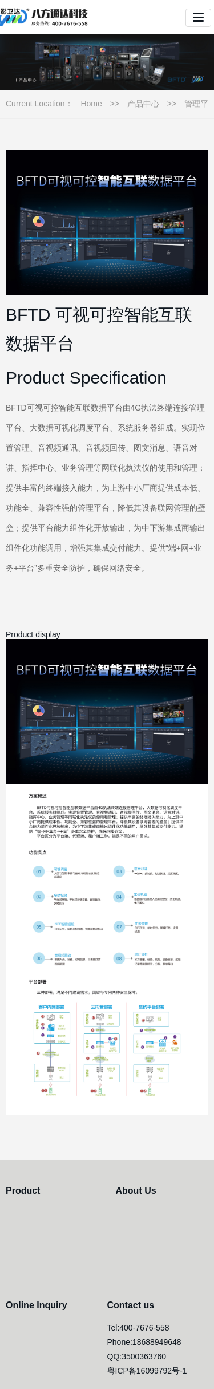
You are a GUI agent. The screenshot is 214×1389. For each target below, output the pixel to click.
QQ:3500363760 (137, 1356)
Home (91, 103)
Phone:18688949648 (144, 1342)
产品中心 (143, 103)
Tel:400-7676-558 (138, 1327)
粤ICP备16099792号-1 (147, 1370)
